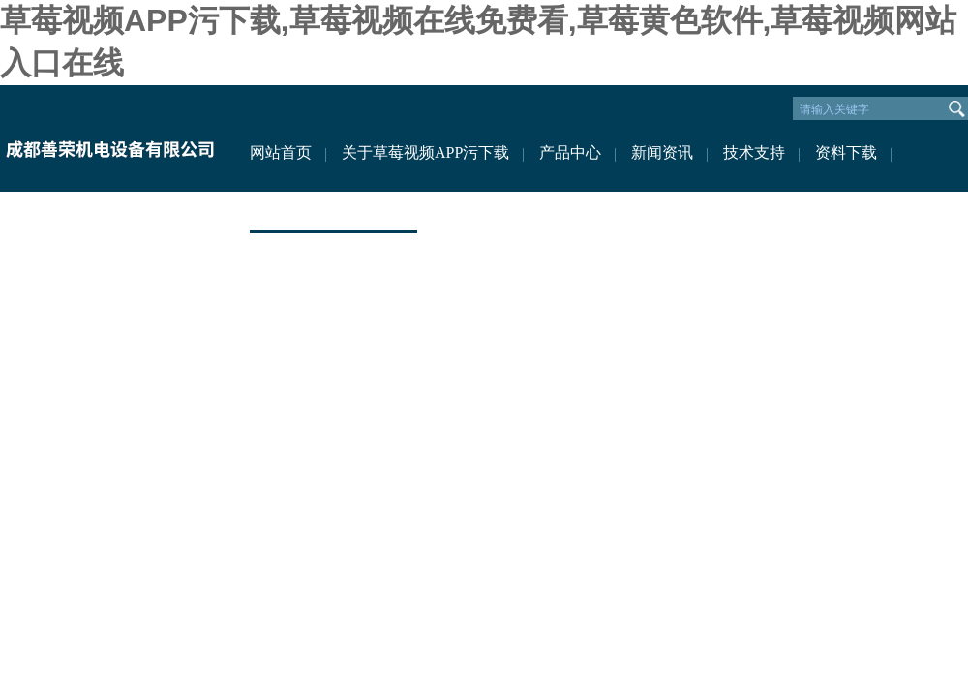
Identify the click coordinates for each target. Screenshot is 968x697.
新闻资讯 (662, 152)
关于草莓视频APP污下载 (425, 152)
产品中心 (570, 152)
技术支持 (754, 152)
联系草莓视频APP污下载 (333, 210)
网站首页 (281, 152)
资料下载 (846, 152)
